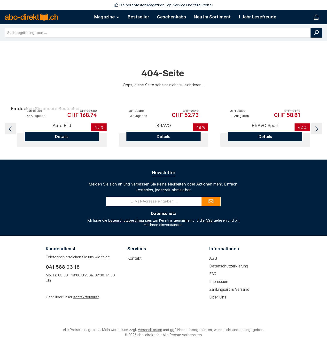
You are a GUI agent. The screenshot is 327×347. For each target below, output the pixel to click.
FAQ (213, 273)
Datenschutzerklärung (228, 266)
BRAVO (163, 125)
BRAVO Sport (265, 125)
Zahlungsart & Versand (229, 289)
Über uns (217, 297)
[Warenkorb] (316, 17)
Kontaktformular (86, 297)
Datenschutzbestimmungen (130, 220)
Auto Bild (62, 125)
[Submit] (211, 201)
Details (62, 136)
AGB (209, 220)
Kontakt (134, 258)
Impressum (218, 281)
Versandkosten (150, 330)
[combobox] (158, 33)
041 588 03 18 (63, 267)
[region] (163, 128)
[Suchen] (316, 33)
